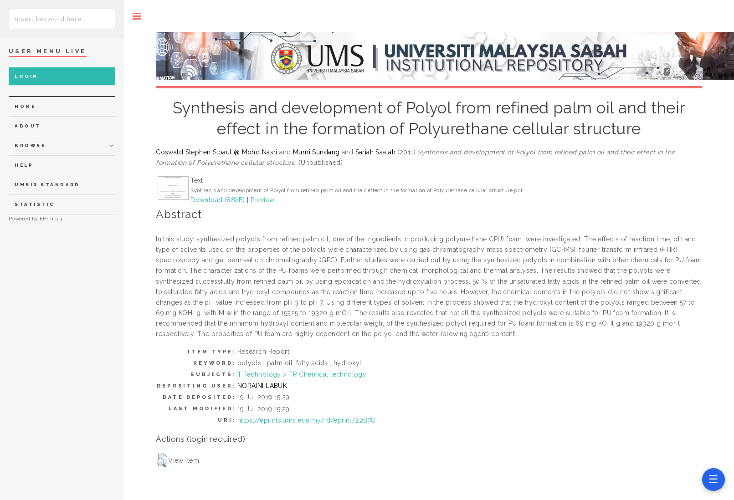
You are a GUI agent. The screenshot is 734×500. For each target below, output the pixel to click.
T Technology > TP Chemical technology (302, 374)
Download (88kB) (217, 200)
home (25, 106)
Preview (263, 200)
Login (26, 76)
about (28, 125)
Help (24, 165)
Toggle (137, 16)
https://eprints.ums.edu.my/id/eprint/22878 (306, 420)
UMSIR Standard (47, 184)
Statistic (35, 204)
